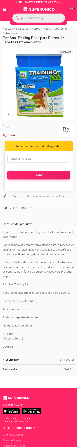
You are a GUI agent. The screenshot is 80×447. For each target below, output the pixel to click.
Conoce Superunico (13, 435)
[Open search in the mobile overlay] (38, 18)
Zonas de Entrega (12, 440)
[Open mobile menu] (4, 9)
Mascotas (22, 29)
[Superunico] (16, 399)
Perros (36, 29)
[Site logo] (39, 9)
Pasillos (8, 29)
